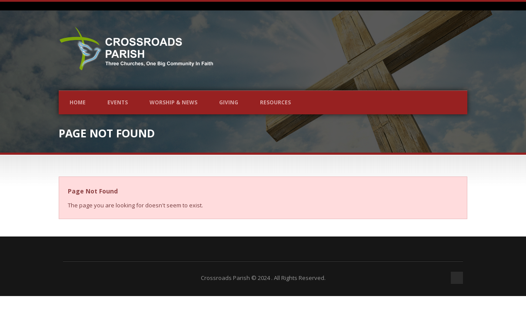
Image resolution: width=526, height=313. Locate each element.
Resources (275, 102)
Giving (228, 102)
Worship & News (173, 102)
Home (78, 102)
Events (117, 102)
